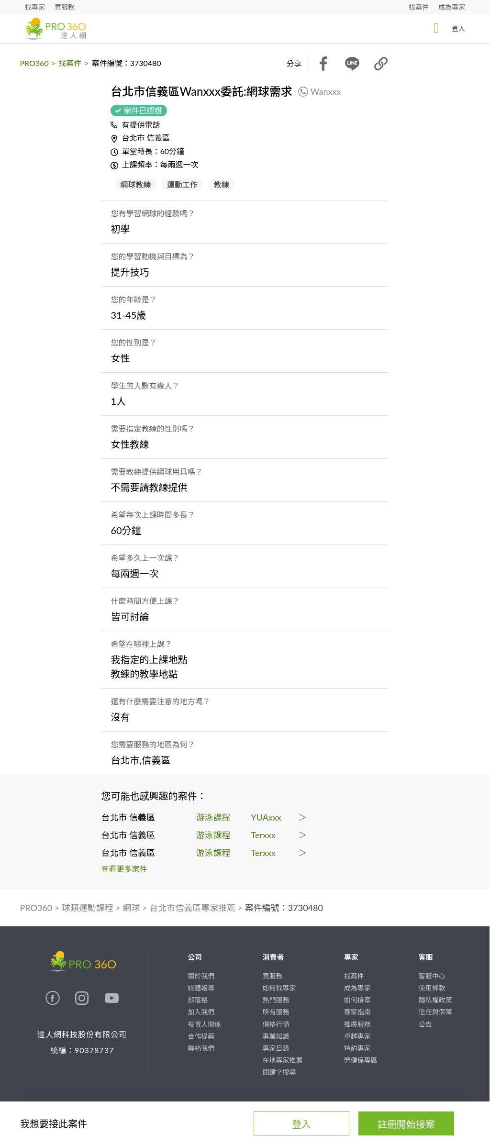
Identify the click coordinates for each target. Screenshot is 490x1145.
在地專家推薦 (282, 1060)
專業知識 (275, 1036)
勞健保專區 (361, 1060)
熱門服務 (275, 1000)
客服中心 (432, 976)
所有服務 (275, 1012)
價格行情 (275, 1024)
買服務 (65, 7)
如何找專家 (279, 988)
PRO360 (34, 62)
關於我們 (201, 976)
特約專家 (357, 1048)
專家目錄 (275, 1048)
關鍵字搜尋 (279, 1072)
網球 (131, 907)
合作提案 (201, 1036)
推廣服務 (357, 1024)
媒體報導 (201, 988)
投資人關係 (204, 1024)
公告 (425, 1024)
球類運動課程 (87, 907)
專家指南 (357, 1012)
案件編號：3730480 (284, 907)
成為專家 (451, 7)
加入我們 (201, 1012)
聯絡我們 (201, 1048)
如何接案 (357, 1000)
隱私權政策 (435, 1000)
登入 (446, 28)
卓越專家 (357, 1036)
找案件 (419, 7)
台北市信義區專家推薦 (192, 907)
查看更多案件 (124, 868)
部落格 (198, 1000)
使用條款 (432, 988)
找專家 (35, 7)
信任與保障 (435, 1012)
